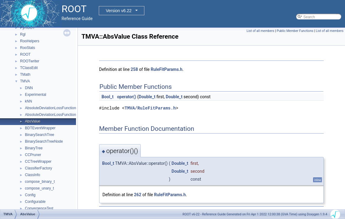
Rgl (23, 34)
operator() (126, 96)
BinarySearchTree (39, 135)
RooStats (27, 48)
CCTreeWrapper (38, 161)
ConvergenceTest (39, 208)
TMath (25, 74)
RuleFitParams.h (166, 69)
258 (134, 69)
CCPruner (33, 155)
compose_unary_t (39, 188)
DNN (29, 88)
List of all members (260, 31)
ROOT (25, 54)
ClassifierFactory (38, 168)
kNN (28, 101)
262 (137, 194)
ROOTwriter (29, 61)
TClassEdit (29, 68)
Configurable (35, 202)
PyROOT (27, 28)
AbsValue (32, 121)
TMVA (25, 81)
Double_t (147, 96)
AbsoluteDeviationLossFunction (50, 108)
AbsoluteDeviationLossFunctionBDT (54, 115)
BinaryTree (34, 148)
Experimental (35, 94)
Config (30, 195)
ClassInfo (32, 175)
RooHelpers (29, 41)
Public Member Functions (295, 31)
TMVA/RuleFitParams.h (150, 108)
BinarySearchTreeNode (44, 141)
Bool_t (107, 96)
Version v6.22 (119, 10)
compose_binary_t (40, 181)
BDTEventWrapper (40, 128)
